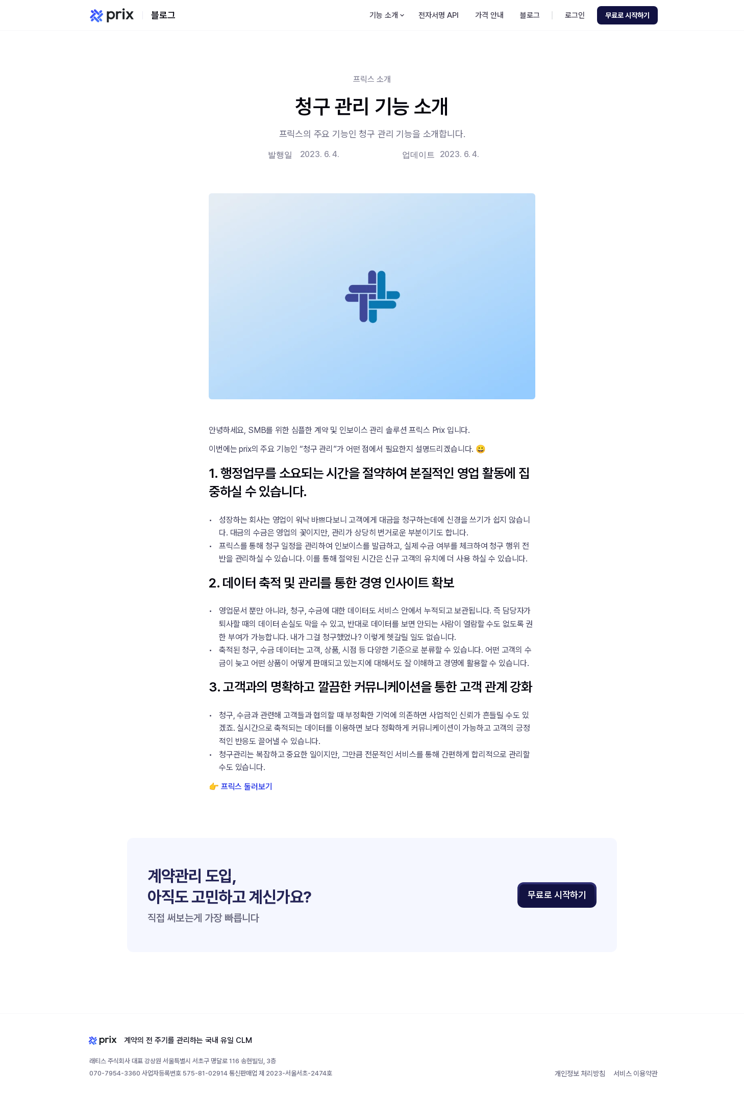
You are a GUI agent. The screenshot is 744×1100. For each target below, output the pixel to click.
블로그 (163, 15)
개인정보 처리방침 (580, 1073)
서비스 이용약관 (635, 1073)
